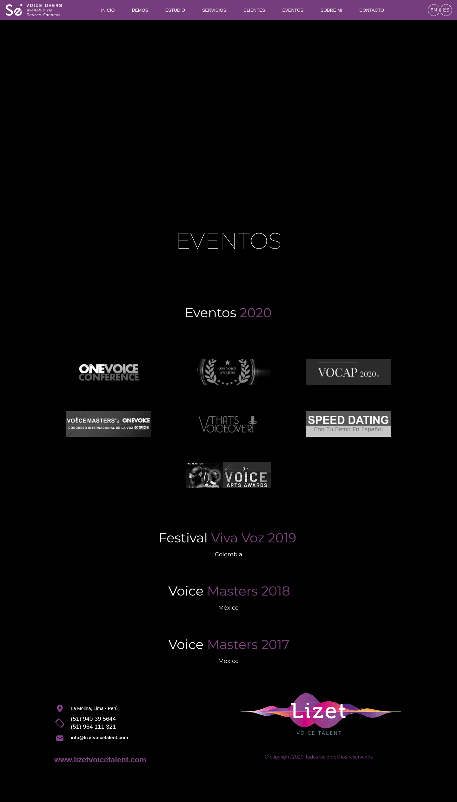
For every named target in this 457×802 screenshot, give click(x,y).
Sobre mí (331, 10)
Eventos (292, 10)
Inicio (108, 10)
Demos (140, 10)
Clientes (254, 10)
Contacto (372, 10)
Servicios (214, 10)
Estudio (175, 10)
